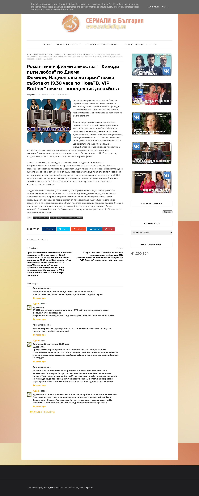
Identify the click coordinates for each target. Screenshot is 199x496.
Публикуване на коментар (42, 411)
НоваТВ (57, 54)
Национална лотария (43, 54)
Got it (165, 7)
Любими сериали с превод (140, 44)
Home (29, 54)
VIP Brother (87, 54)
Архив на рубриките (69, 44)
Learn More (153, 7)
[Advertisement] (75, 436)
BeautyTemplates (51, 487)
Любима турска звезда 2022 (102, 44)
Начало (47, 44)
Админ (36, 303)
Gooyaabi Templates (83, 487)
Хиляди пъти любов (71, 54)
